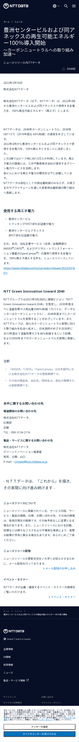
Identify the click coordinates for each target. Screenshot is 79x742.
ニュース (18, 21)
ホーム (6, 21)
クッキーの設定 (39, 726)
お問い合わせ (47, 697)
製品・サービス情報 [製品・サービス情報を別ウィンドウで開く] (14, 680)
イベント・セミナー (63, 597)
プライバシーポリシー (51, 702)
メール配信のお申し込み (60, 568)
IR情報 (7, 657)
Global (19, 639)
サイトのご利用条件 (12, 702)
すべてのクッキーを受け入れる (39, 734)
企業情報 (8, 649)
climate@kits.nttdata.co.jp (30, 462)
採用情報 (8, 664)
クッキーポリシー (45, 720)
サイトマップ (9, 697)
